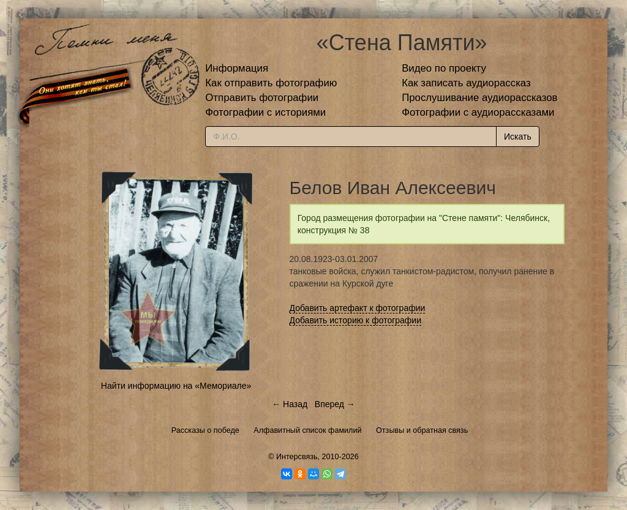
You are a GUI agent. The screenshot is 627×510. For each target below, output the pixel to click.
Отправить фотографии (261, 97)
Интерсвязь (297, 456)
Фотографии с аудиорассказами (478, 112)
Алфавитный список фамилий (307, 430)
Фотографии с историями (265, 112)
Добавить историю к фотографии (356, 320)
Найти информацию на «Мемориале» (176, 386)
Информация (236, 68)
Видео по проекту (444, 68)
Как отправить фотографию (271, 83)
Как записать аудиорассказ (466, 83)
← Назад (289, 404)
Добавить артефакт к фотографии (358, 308)
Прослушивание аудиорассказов (479, 97)
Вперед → (335, 404)
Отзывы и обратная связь (422, 430)
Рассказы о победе (205, 430)
